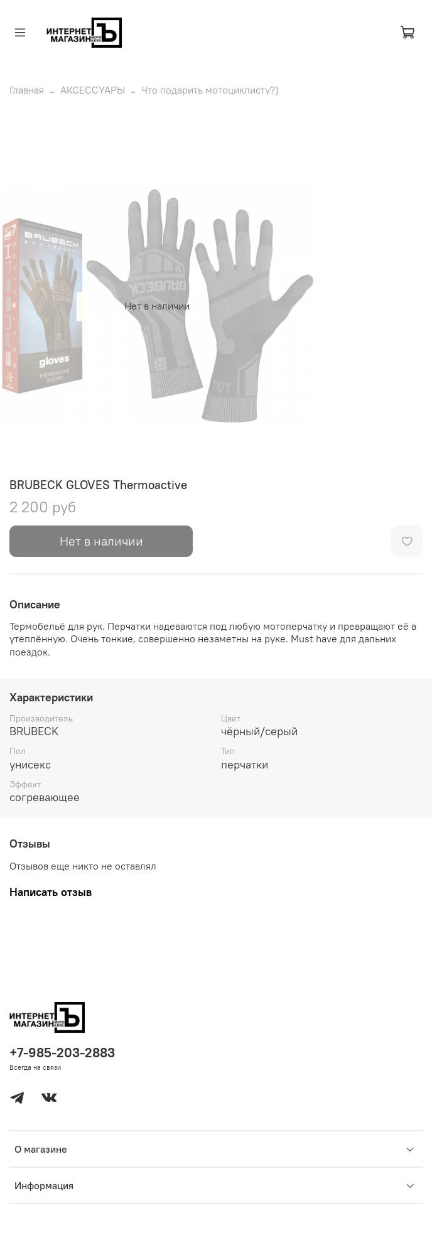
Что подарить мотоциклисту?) (210, 90)
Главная (26, 90)
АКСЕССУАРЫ (92, 90)
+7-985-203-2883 (62, 1052)
